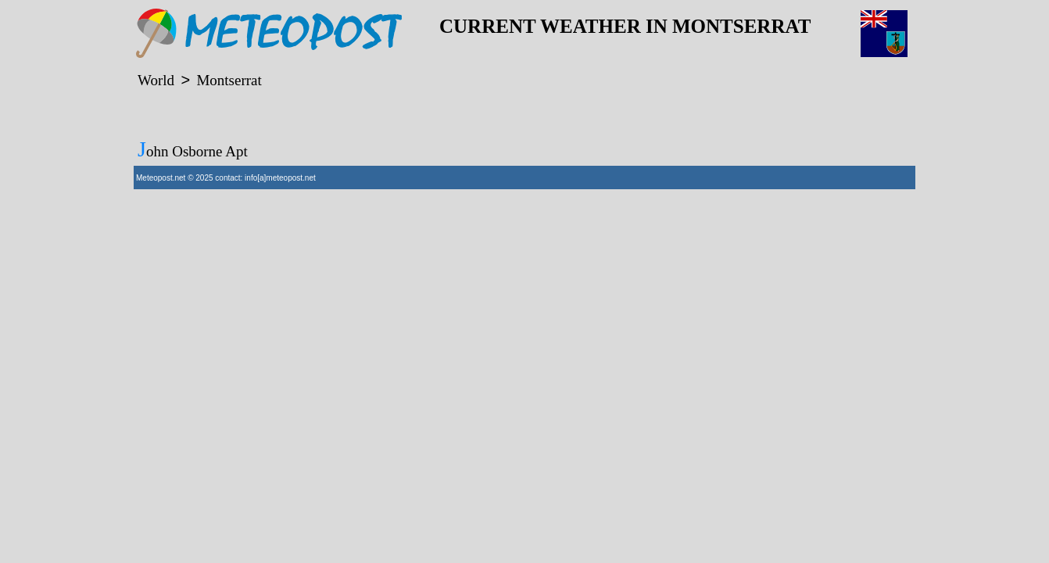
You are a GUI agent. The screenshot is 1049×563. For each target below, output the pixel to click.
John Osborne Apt (193, 149)
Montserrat (228, 80)
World (156, 80)
